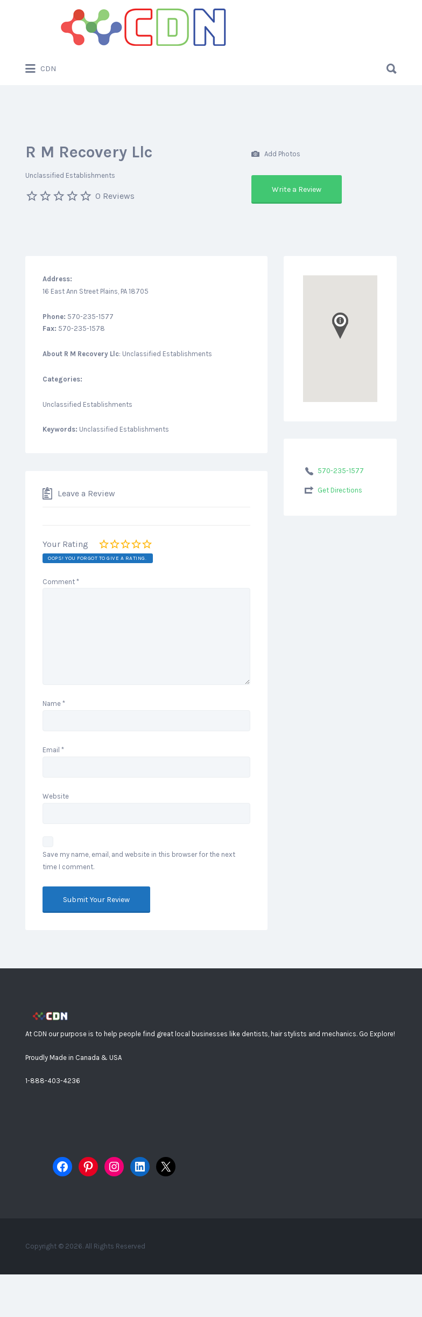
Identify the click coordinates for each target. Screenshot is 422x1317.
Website (56, 796)
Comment (61, 582)
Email (53, 750)
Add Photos (275, 154)
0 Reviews (115, 196)
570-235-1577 (341, 471)
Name (54, 703)
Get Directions (340, 490)
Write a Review (296, 189)
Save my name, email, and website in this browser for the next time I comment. (139, 860)
